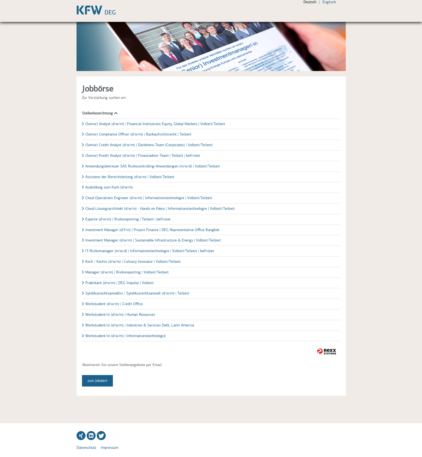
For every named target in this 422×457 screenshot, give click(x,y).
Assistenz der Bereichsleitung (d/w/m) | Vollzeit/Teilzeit (129, 177)
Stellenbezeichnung (99, 113)
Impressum (109, 447)
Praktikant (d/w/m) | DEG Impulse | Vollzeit (119, 283)
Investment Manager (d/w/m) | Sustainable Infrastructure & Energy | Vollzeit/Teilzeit (153, 240)
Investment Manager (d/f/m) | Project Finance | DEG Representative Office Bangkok (152, 230)
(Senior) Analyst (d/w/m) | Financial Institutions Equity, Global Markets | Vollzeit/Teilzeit (155, 124)
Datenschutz (86, 447)
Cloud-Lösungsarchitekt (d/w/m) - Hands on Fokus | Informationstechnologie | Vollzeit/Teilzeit (160, 208)
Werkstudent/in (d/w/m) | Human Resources (120, 314)
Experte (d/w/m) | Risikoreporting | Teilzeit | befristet (128, 219)
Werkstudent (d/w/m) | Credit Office (114, 304)
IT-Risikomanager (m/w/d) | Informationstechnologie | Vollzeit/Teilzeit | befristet (149, 251)
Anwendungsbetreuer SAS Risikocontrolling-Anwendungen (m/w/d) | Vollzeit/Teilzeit (152, 166)
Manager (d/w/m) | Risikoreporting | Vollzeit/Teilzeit (127, 272)
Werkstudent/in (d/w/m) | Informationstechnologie (125, 336)
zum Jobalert (97, 380)
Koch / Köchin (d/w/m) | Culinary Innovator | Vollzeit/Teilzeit (133, 261)
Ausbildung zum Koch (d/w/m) (109, 187)
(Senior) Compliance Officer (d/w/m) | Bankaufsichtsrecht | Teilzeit (138, 134)
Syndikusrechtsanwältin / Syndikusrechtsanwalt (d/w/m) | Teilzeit (137, 293)
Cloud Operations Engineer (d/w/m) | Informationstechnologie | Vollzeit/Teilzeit (148, 198)
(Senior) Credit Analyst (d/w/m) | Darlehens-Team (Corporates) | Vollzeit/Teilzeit (149, 145)
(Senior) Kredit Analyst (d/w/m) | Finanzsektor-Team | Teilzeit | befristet (142, 155)
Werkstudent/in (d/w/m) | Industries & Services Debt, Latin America (139, 325)
